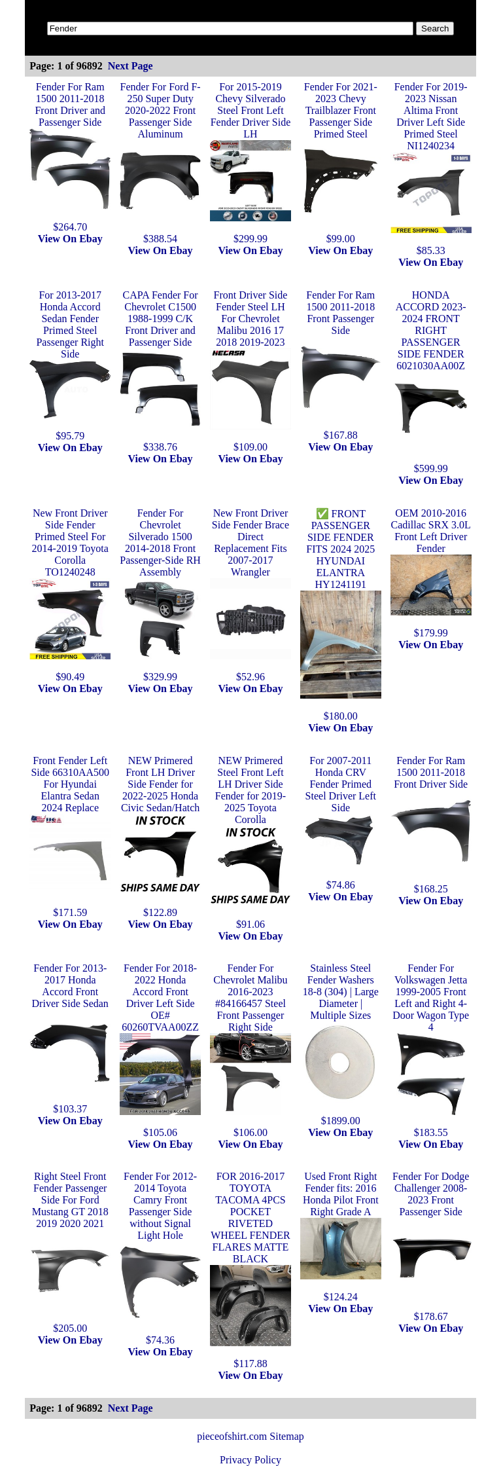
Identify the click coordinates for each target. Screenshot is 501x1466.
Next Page (130, 65)
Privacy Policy (250, 1459)
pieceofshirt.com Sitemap (250, 1436)
